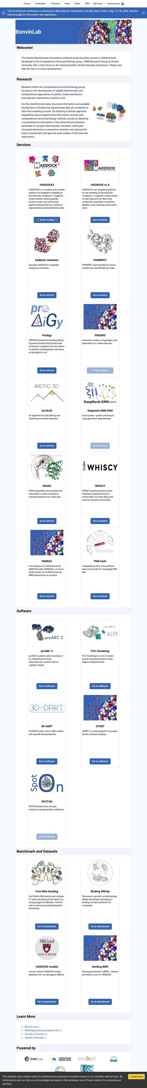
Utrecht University (36, 1037)
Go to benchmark (47, 926)
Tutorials (55, 3)
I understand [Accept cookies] (136, 1076)
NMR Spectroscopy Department (43, 1030)
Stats (77, 3)
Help (67, 3)
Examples (40, 3)
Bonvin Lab (32, 1026)
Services (97, 3)
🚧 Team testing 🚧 (47, 219)
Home (27, 3)
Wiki (87, 3)
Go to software (47, 686)
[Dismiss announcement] (143, 13)
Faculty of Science (36, 1034)
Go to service (100, 219)
